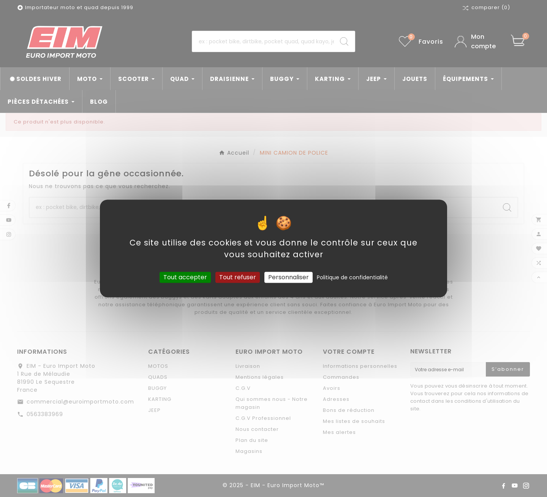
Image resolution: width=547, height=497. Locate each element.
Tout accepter (185, 277)
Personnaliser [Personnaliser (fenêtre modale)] (288, 277)
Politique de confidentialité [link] (352, 277)
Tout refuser (237, 277)
